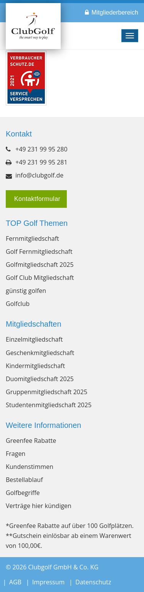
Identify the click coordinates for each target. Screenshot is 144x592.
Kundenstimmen (29, 466)
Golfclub (18, 303)
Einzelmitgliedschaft (34, 339)
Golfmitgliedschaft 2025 (40, 264)
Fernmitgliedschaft (32, 238)
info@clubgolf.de (39, 175)
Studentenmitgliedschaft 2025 (48, 405)
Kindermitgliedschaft (35, 366)
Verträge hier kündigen (38, 506)
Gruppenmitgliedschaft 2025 (46, 392)
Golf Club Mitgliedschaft (40, 277)
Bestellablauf (24, 479)
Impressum (48, 582)
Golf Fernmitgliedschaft (39, 251)
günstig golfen (26, 290)
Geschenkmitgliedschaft (40, 353)
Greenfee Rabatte (31, 440)
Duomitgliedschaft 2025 (40, 379)
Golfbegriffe (23, 492)
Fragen (15, 453)
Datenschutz (93, 582)
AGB (15, 582)
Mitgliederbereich (114, 12)
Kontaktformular (36, 199)
